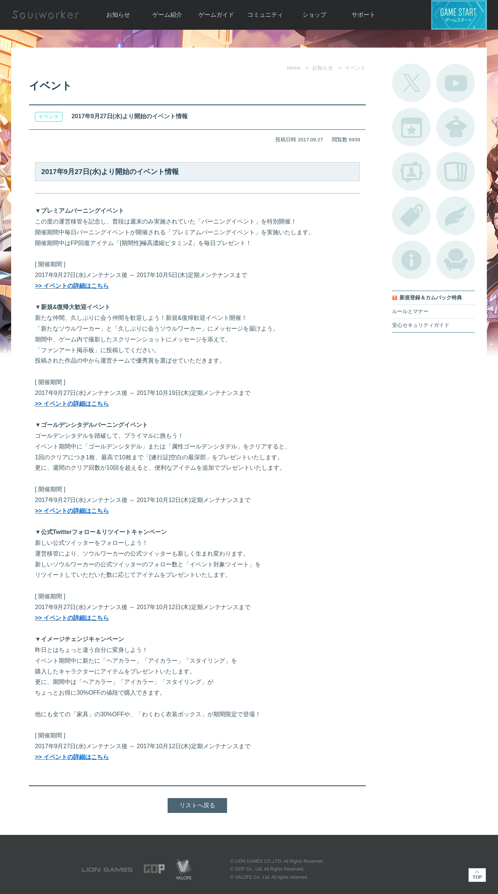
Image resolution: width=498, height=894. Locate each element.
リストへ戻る (197, 805)
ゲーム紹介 (167, 15)
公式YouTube (455, 83)
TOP (477, 875)
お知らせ (118, 15)
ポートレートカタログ (411, 171)
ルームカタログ (455, 260)
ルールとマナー (410, 311)
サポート (363, 15)
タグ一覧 (411, 215)
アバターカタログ (455, 127)
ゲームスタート (459, 15)
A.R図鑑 (455, 171)
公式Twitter (411, 83)
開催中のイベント (411, 127)
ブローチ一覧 (455, 215)
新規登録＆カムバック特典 (431, 297)
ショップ (314, 15)
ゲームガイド (216, 15)
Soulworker (45, 15)
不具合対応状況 (411, 260)
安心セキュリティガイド (420, 325)
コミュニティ (265, 15)
